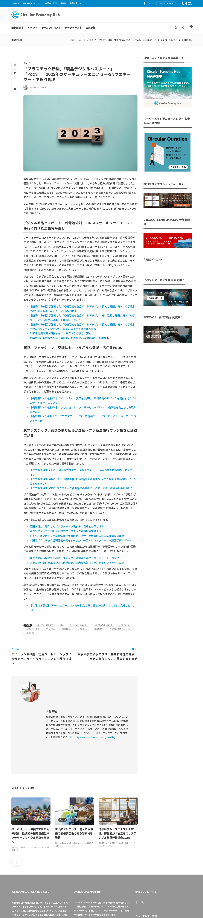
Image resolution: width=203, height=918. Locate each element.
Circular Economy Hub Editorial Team (27, 794)
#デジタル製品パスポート (103, 625)
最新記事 (16, 27)
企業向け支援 (51, 3)
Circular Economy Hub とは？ (126, 908)
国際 (91, 40)
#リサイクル (50, 629)
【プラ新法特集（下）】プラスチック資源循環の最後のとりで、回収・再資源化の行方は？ (81, 488)
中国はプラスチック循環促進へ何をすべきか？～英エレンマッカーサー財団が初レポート (81, 540)
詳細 (107, 874)
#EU (61, 625)
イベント (32, 27)
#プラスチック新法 (32, 629)
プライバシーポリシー (169, 908)
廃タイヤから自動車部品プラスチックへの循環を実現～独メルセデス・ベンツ (74, 558)
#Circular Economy (45, 625)
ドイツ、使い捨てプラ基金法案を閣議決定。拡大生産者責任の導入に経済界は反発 (77, 536)
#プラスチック (124, 625)
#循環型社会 (82, 629)
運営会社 (151, 908)
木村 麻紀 (32, 87)
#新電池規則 (30, 633)
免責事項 (187, 908)
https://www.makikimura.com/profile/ (92, 710)
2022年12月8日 (43, 87)
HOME (72, 40)
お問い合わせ (75, 3)
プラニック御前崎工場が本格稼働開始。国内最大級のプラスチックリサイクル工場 (77, 563)
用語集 (63, 3)
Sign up (185, 875)
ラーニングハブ (49, 27)
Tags (28, 625)
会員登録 (90, 27)
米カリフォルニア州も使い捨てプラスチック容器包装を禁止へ (65, 531)
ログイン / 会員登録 (166, 3)
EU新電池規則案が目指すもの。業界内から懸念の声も (60, 333)
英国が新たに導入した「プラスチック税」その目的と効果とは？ (67, 526)
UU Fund (82, 857)
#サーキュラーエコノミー (79, 625)
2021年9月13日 (107, 792)
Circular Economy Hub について (26, 3)
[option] (31, 771)
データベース (72, 27)
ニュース (82, 40)
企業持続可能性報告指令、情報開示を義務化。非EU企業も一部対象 (68, 338)
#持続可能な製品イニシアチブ (120, 629)
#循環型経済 (98, 629)
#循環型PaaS (66, 629)
